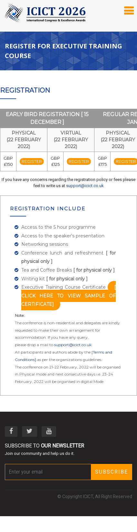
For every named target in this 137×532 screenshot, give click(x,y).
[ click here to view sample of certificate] (68, 295)
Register (32, 161)
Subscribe (111, 472)
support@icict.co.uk (85, 185)
